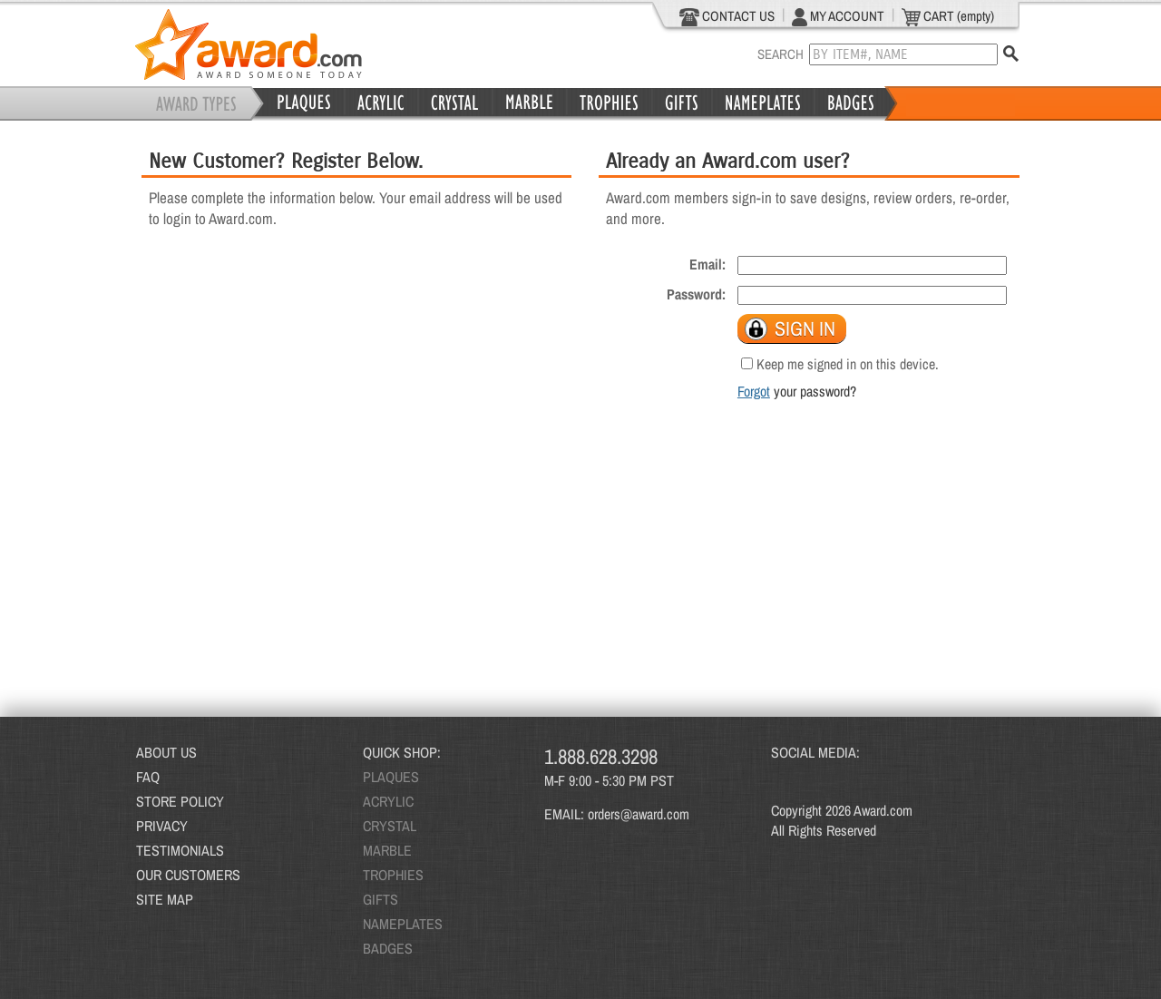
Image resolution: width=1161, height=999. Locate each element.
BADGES (388, 948)
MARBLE (387, 850)
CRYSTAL (389, 826)
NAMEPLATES (403, 924)
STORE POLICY (180, 801)
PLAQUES (391, 777)
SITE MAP (164, 899)
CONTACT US (727, 16)
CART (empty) (948, 16)
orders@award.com (638, 814)
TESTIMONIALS (180, 850)
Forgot (753, 391)
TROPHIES (393, 875)
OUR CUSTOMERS (188, 875)
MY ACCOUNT (838, 16)
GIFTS (380, 899)
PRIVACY (162, 826)
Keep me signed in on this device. (847, 364)
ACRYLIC (388, 801)
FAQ (148, 777)
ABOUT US (166, 752)
